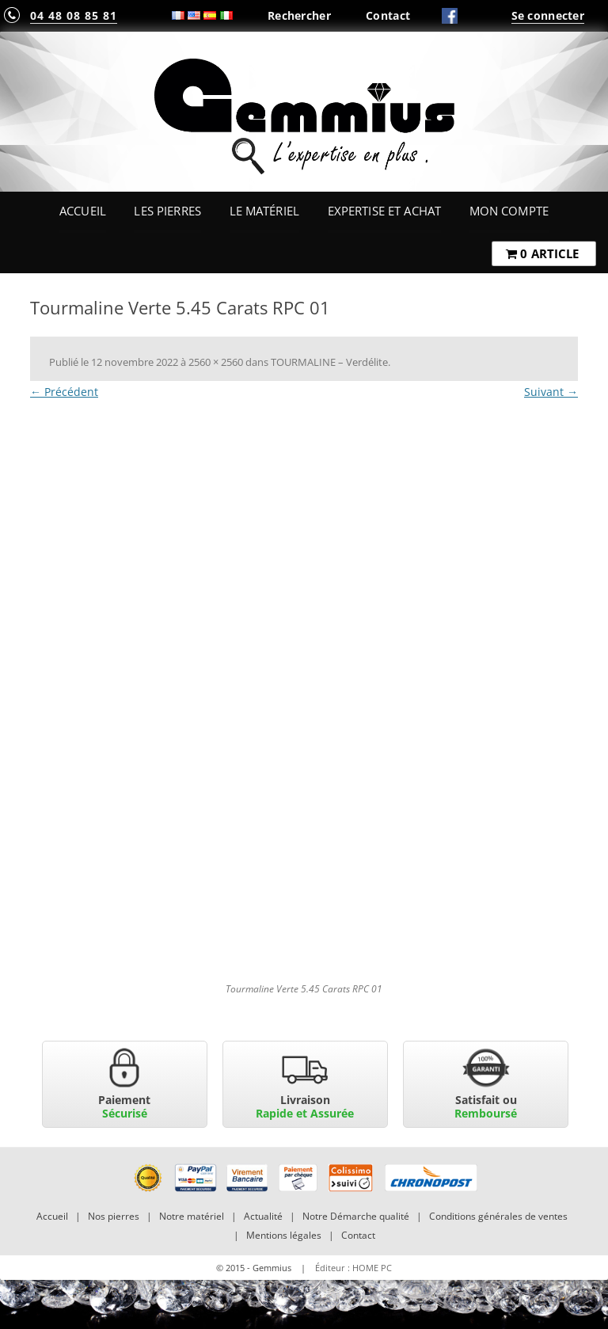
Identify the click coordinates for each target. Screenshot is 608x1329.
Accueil (82, 211)
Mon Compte (509, 211)
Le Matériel (265, 211)
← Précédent (64, 391)
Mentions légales (283, 1235)
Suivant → (551, 391)
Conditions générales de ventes (498, 1216)
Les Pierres (167, 211)
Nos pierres (113, 1216)
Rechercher (299, 15)
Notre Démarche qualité (355, 1216)
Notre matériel (191, 1216)
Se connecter (547, 15)
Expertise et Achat (385, 211)
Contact (388, 15)
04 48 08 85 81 (73, 15)
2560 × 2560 (215, 362)
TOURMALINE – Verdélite (329, 362)
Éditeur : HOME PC (353, 1268)
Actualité (263, 1216)
